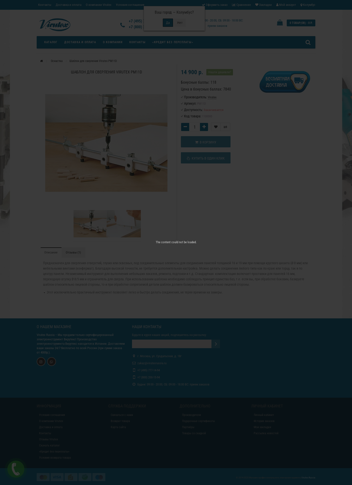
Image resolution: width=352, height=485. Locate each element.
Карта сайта (118, 427)
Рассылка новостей (266, 433)
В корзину (205, 142)
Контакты (44, 5)
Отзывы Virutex (48, 439)
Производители (191, 415)
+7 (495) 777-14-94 (148, 370)
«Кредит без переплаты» (172, 42)
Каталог (50, 42)
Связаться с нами (122, 415)
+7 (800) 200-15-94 (148, 377)
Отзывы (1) (73, 252)
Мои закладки (262, 427)
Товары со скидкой (194, 433)
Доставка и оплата (68, 5)
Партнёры (188, 427)
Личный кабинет (264, 415)
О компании (112, 42)
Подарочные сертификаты (198, 421)
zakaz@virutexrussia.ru (151, 363)
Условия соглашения (130, 5)
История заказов (264, 421)
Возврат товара (120, 421)
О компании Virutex (98, 5)
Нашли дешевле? (219, 72)
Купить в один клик (206, 158)
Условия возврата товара (55, 457)
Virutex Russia (46, 335)
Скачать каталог (49, 445)
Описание (50, 252)
